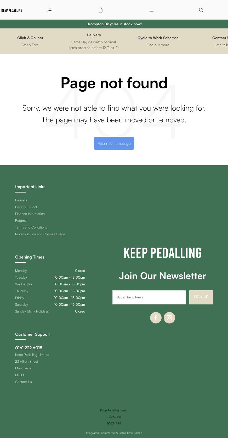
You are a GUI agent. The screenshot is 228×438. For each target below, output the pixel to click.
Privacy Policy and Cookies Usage (40, 234)
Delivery (21, 200)
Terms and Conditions (31, 227)
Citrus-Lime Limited (130, 433)
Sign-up (201, 297)
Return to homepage (114, 143)
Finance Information (30, 214)
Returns (20, 220)
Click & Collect (26, 207)
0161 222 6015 (28, 347)
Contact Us (23, 382)
